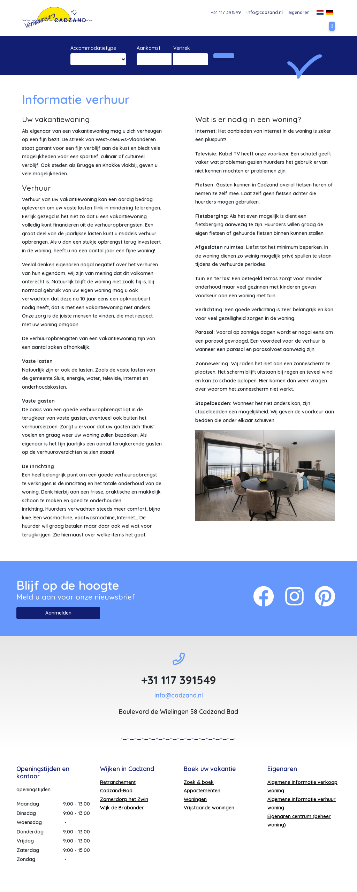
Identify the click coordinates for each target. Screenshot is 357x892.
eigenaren (299, 12)
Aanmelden (58, 613)
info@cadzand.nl (264, 12)
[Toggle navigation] (332, 26)
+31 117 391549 (226, 12)
